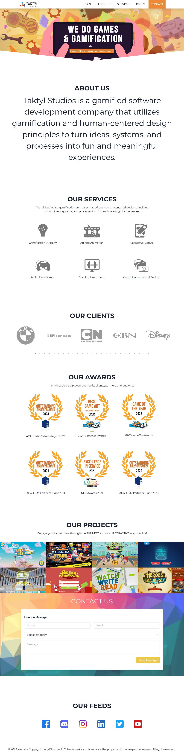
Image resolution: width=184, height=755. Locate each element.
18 (115, 353)
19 (120, 353)
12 (87, 353)
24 (144, 353)
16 (106, 353)
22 (134, 353)
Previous (6, 335)
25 (148, 353)
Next (177, 335)
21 (129, 353)
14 (96, 353)
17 (110, 353)
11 (82, 353)
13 (91, 353)
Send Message (148, 660)
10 (77, 353)
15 (101, 353)
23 (139, 353)
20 (125, 353)
